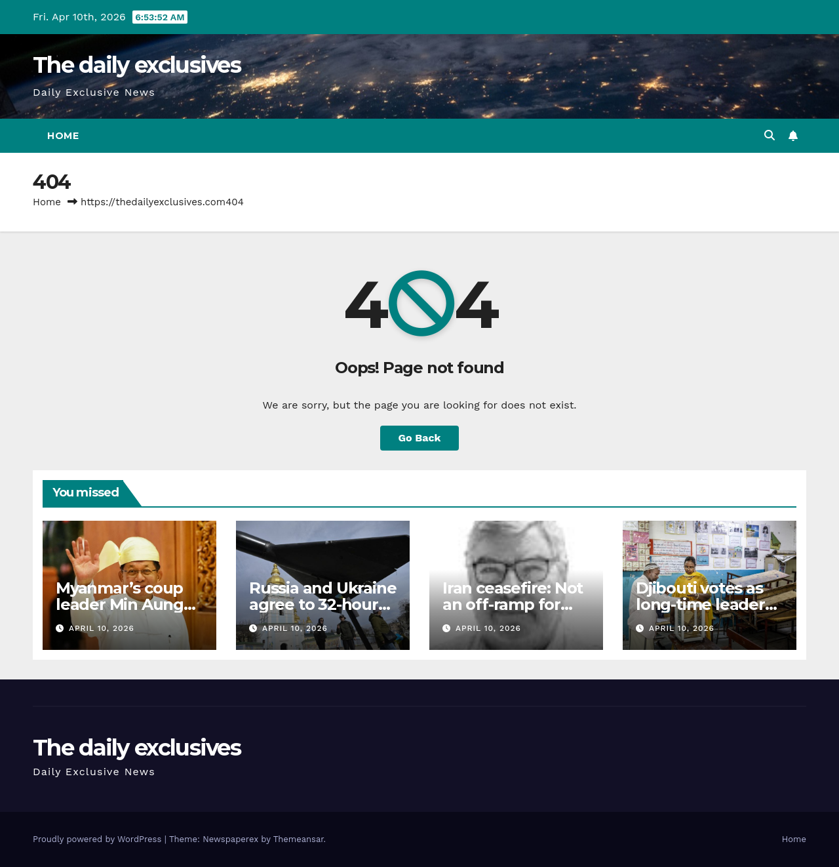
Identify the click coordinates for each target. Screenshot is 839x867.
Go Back (420, 438)
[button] (769, 135)
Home (63, 136)
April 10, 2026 (101, 628)
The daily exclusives (137, 65)
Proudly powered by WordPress (99, 839)
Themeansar (298, 839)
